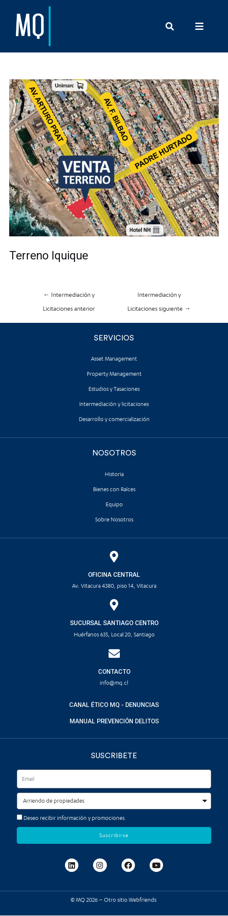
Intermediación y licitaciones (114, 404)
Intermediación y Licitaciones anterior (69, 297)
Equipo (114, 504)
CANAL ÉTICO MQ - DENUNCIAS (114, 705)
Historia (114, 474)
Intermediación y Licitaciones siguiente (159, 297)
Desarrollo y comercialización (114, 419)
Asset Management (114, 359)
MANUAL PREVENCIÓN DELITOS (114, 721)
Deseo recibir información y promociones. (74, 818)
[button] (199, 26)
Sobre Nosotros (114, 519)
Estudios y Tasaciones (114, 389)
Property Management (114, 374)
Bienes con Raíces (114, 489)
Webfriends (143, 900)
